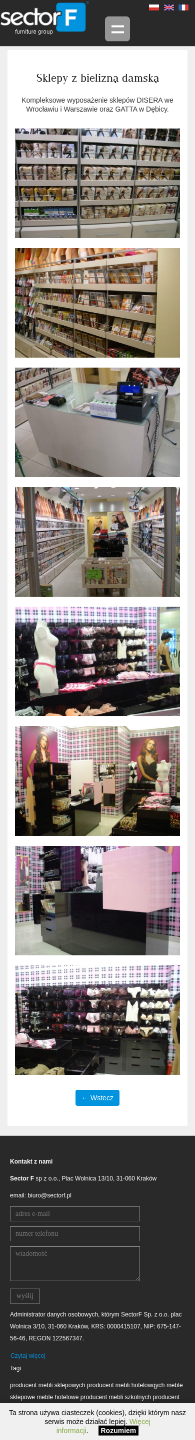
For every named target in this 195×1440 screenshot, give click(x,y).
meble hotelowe (57, 1397)
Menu (117, 28)
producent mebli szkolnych (115, 1397)
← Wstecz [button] (98, 1098)
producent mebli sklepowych (48, 1385)
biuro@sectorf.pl (50, 1195)
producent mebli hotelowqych (125, 1385)
